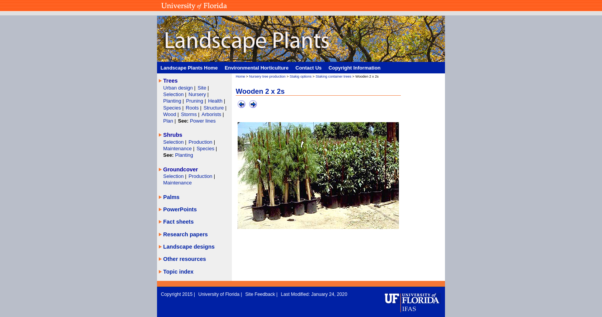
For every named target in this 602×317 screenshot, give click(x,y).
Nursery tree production (267, 76)
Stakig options (300, 76)
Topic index (178, 272)
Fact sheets (178, 222)
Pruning (195, 101)
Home (240, 76)
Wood (170, 114)
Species (172, 108)
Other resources (184, 259)
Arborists (211, 114)
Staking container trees (333, 76)
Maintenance (178, 148)
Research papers (185, 234)
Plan (168, 121)
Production (201, 142)
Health (215, 101)
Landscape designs (189, 247)
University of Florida (219, 294)
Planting (173, 101)
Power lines (203, 121)
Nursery (197, 94)
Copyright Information (355, 68)
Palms (171, 197)
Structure (214, 108)
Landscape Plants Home (189, 68)
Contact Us (309, 68)
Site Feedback (260, 294)
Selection (174, 94)
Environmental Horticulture (256, 68)
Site (203, 88)
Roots (193, 108)
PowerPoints (180, 209)
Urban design (178, 88)
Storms (189, 114)
